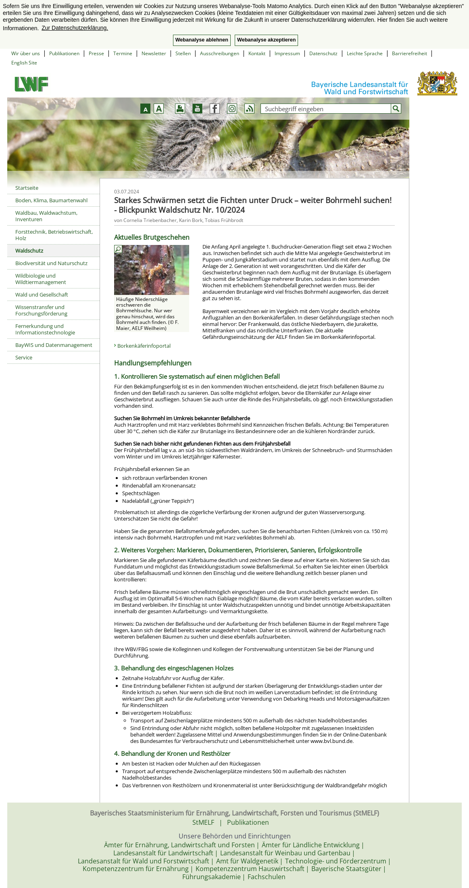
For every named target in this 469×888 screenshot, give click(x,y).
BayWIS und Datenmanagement (53, 345)
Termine (122, 53)
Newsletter (154, 53)
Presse (96, 53)
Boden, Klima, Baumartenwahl (51, 200)
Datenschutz (323, 53)
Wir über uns (25, 53)
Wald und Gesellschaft (41, 294)
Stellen (183, 53)
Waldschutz (29, 250)
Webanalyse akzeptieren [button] (266, 40)
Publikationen (64, 53)
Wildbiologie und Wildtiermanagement (40, 279)
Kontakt (256, 53)
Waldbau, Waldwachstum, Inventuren (46, 216)
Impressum (287, 53)
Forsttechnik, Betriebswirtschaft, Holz (54, 235)
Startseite (26, 187)
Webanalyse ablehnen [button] (201, 40)
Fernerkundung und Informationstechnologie (45, 329)
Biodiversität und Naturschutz (51, 263)
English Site (24, 62)
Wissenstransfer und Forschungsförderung (41, 310)
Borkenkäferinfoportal (144, 345)
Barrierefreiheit (409, 53)
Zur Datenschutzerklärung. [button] (75, 28)
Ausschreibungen (219, 53)
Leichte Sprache (365, 53)
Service (23, 357)
